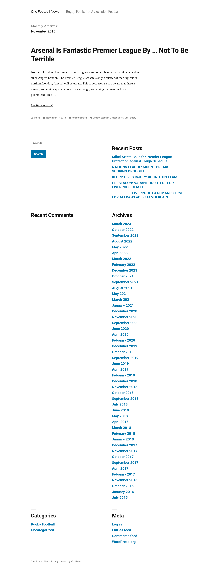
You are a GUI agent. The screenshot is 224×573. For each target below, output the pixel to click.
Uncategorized (79, 117)
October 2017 (123, 457)
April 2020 (120, 334)
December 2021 (124, 270)
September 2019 (125, 358)
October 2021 (123, 276)
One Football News (45, 11)
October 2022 (123, 230)
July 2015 (120, 497)
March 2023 (121, 224)
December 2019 (124, 346)
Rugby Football (43, 524)
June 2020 (120, 329)
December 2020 (124, 311)
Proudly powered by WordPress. (66, 561)
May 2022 (120, 247)
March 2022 (121, 259)
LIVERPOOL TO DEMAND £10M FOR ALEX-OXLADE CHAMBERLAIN (147, 195)
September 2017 (125, 462)
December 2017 (124, 445)
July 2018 (120, 404)
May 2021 (120, 294)
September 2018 (125, 399)
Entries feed (121, 530)
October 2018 (123, 393)
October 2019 (123, 352)
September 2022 (125, 235)
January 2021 (123, 305)
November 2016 (124, 480)
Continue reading (44, 105)
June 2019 (120, 363)
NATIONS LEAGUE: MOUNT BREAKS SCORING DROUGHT (140, 169)
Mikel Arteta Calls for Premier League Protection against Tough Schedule (142, 159)
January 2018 (123, 439)
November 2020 (124, 317)
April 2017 (120, 468)
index (37, 117)
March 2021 (121, 299)
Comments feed (124, 536)
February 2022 (123, 265)
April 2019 (120, 369)
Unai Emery (130, 117)
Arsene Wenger (101, 117)
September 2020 (125, 323)
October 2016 (123, 486)
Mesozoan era (117, 117)
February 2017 (123, 474)
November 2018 (124, 387)
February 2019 (123, 375)
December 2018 (124, 381)
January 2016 (123, 492)
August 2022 (122, 241)
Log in (117, 524)
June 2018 (120, 410)
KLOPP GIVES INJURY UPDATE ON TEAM (144, 177)
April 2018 (120, 422)
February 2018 (123, 433)
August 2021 (122, 288)
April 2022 (120, 253)
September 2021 (125, 282)
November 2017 (124, 451)
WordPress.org (124, 542)
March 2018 (121, 428)
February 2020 (123, 340)
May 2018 (120, 416)
